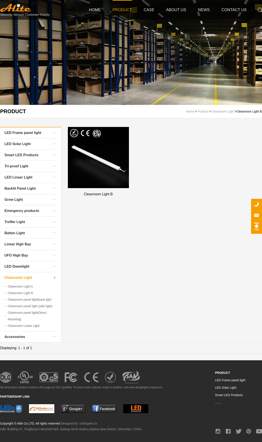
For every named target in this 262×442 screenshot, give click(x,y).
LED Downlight (17, 266)
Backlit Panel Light (20, 188)
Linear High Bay (18, 244)
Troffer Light (15, 222)
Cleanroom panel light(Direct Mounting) (27, 316)
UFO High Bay (16, 255)
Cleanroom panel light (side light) (30, 306)
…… (218, 402)
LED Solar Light (18, 144)
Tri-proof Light (16, 166)
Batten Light (15, 233)
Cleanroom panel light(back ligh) (30, 299)
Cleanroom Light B (20, 293)
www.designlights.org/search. (146, 387)
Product (203, 111)
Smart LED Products (22, 155)
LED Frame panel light (23, 133)
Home (190, 111)
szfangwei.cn (88, 423)
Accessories (15, 337)
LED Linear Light (19, 177)
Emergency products (22, 211)
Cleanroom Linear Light (24, 326)
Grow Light (14, 199)
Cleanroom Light (223, 111)
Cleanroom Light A (20, 286)
